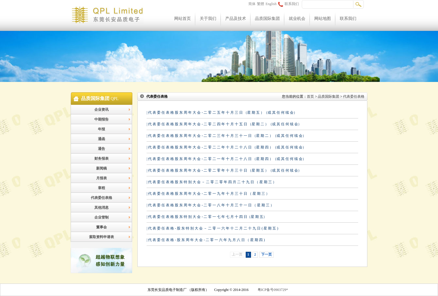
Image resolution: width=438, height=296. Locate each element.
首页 (310, 96)
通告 (101, 149)
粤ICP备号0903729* (273, 290)
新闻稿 (101, 168)
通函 (101, 139)
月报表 (101, 178)
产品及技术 (235, 18)
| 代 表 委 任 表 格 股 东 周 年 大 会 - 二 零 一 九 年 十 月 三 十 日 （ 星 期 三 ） (208, 193)
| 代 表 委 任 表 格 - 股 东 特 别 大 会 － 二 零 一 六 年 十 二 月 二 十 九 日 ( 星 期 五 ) (212, 228)
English (271, 4)
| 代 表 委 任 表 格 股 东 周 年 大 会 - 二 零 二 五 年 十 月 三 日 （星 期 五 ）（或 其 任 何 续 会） (222, 112)
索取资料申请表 (101, 237)
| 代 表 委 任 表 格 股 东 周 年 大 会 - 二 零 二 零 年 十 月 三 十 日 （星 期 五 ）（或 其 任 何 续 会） (224, 170)
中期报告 (101, 119)
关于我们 (208, 18)
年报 (101, 129)
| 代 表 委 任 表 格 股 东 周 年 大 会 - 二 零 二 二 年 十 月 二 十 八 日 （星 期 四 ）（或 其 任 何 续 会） (226, 147)
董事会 (101, 227)
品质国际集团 (267, 18)
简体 (252, 4)
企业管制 (101, 217)
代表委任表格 (101, 198)
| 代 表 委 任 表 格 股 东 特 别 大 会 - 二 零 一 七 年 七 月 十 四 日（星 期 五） (207, 217)
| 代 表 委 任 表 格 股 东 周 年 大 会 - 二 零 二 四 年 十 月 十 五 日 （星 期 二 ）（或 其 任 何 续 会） (224, 124)
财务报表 (101, 158)
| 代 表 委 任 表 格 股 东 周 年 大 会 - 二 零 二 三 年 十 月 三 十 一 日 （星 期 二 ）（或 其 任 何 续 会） (226, 136)
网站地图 (322, 18)
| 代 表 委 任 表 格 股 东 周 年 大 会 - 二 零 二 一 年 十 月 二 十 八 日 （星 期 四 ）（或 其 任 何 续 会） (226, 159)
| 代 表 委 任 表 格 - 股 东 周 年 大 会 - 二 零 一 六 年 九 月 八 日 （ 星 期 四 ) (206, 240)
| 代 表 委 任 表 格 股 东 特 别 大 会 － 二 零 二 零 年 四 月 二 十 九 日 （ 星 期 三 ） (211, 182)
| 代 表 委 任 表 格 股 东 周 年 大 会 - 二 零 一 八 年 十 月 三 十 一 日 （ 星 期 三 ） (210, 205)
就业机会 (297, 18)
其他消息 (101, 207)
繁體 (260, 4)
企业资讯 (101, 109)
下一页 (266, 254)
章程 (101, 188)
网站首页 (182, 18)
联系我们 (288, 4)
